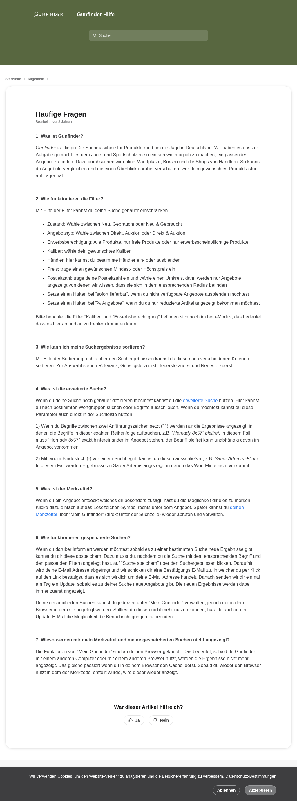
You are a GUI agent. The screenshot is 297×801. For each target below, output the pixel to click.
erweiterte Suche (200, 400)
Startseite (13, 79)
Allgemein (36, 79)
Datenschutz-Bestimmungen (250, 776)
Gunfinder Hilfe (96, 14)
